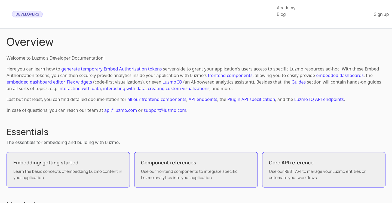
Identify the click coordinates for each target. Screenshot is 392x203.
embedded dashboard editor (36, 82)
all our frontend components (156, 99)
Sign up (381, 14)
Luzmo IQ (172, 82)
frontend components (230, 75)
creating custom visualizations (178, 88)
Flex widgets (79, 82)
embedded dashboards (340, 75)
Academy (286, 8)
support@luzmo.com (165, 110)
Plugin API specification (251, 99)
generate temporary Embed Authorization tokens (111, 69)
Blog (281, 14)
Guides (299, 82)
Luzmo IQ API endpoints (319, 99)
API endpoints (203, 99)
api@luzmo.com (120, 110)
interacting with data (80, 88)
